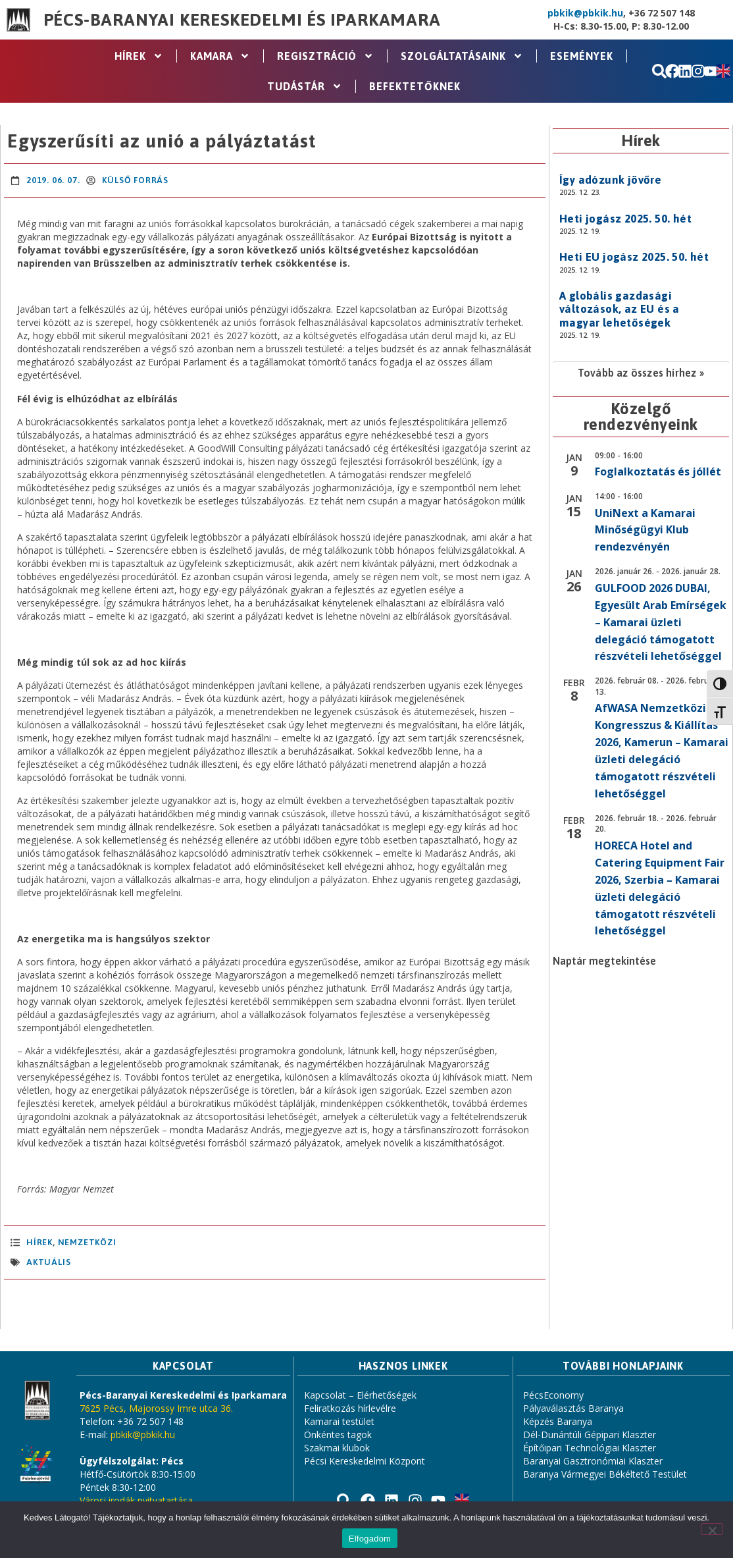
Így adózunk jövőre (610, 179)
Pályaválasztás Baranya (573, 1408)
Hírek (138, 56)
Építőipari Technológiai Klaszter (589, 1447)
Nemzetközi (87, 1242)
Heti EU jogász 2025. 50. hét (634, 256)
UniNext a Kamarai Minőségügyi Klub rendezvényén (645, 530)
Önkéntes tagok (338, 1434)
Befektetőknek (415, 86)
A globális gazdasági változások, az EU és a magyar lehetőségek (619, 309)
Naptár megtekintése (604, 961)
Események (581, 56)
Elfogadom (370, 1539)
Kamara (220, 56)
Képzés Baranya (557, 1421)
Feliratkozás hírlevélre (350, 1408)
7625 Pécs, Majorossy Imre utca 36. (156, 1408)
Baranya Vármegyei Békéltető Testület (605, 1474)
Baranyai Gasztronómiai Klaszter (593, 1461)
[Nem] (712, 1529)
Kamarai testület (339, 1421)
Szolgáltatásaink (462, 56)
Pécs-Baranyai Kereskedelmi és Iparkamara (242, 20)
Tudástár (304, 86)
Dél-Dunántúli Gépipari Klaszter (589, 1434)
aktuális (48, 1262)
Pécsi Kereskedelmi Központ (364, 1461)
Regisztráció (325, 56)
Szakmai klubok (337, 1447)
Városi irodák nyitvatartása (136, 1500)
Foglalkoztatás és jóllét (658, 471)
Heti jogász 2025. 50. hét (625, 218)
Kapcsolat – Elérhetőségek (360, 1395)
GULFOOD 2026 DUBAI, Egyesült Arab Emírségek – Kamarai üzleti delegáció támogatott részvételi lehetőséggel (660, 622)
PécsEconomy (553, 1395)
